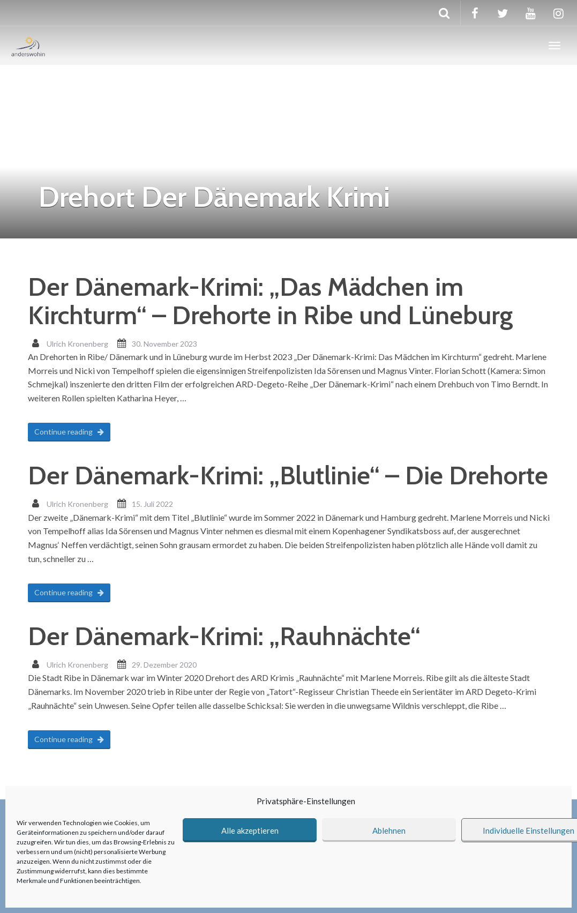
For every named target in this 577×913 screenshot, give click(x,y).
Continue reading (69, 431)
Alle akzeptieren (250, 830)
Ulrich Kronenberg (77, 343)
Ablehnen (389, 830)
